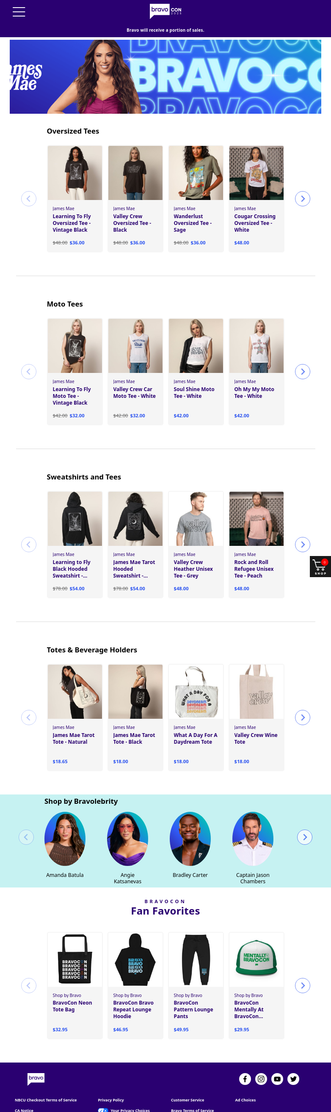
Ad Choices (245, 1072)
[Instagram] (261, 1051)
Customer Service (187, 1072)
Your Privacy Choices (129, 1083)
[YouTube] (277, 1051)
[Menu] (19, 12)
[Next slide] (302, 171)
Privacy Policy (111, 1072)
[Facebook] (245, 1051)
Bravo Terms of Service (192, 1083)
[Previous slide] (28, 171)
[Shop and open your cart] (320, 566)
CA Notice (24, 1083)
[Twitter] (293, 1051)
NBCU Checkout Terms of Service (46, 1072)
